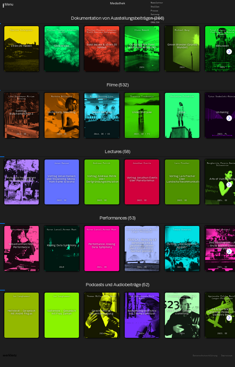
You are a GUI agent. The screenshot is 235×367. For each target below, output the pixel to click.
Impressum (226, 356)
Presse (154, 11)
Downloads (156, 19)
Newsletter (157, 3)
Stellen (155, 7)
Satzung (155, 15)
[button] (229, 51)
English (155, 22)
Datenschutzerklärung (205, 356)
